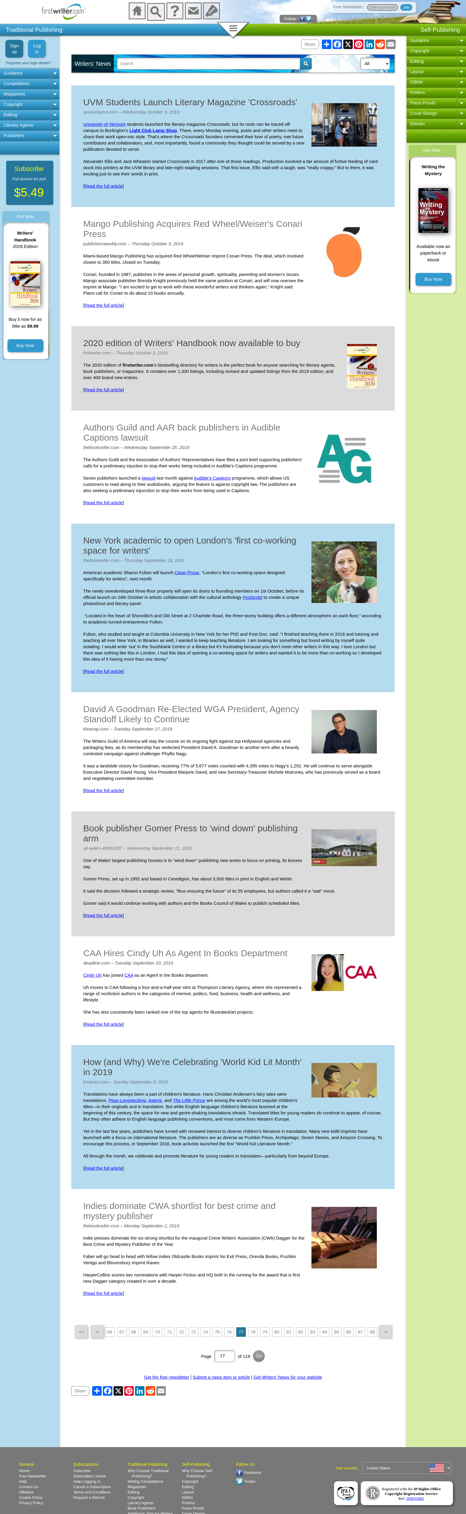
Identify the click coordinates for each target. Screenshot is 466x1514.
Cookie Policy (30, 1497)
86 (348, 1331)
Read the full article (103, 186)
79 (264, 1331)
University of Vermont (104, 124)
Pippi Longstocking (127, 1100)
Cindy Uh (92, 975)
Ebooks (417, 123)
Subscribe (82, 1471)
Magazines (14, 93)
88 (372, 1331)
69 (145, 1331)
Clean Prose (187, 572)
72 (181, 1331)
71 (169, 1331)
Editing (10, 114)
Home (24, 1471)
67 (121, 1331)
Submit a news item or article (221, 1377)
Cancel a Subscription (92, 1487)
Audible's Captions (212, 477)
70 (157, 1331)
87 (360, 1331)
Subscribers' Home (89, 1476)
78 (253, 1331)
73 (193, 1331)
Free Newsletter (32, 1476)
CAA (128, 975)
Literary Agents (18, 125)
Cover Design (423, 113)
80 (276, 1331)
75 (217, 1331)
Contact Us (28, 1487)
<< (81, 1331)
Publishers (14, 135)
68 (133, 1331)
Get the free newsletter (166, 1377)
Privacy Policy (31, 1503)
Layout (417, 71)
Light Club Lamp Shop (153, 130)
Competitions (17, 83)
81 (289, 1331)
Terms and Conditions (92, 1492)
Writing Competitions (145, 1481)
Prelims (417, 92)
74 (205, 1331)
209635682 (415, 1498)
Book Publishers (141, 1508)
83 (312, 1331)
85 (336, 1331)
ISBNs (416, 81)
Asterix (155, 1100)
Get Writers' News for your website (288, 1377)
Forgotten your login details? (28, 63)
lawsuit (148, 477)
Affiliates (26, 1492)
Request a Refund (89, 1497)
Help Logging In (86, 1481)
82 (300, 1331)
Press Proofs (423, 102)
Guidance (13, 73)
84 (324, 1331)
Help (23, 1481)
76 (229, 1331)
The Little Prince (189, 1100)
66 (109, 1331)
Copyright (13, 104)
